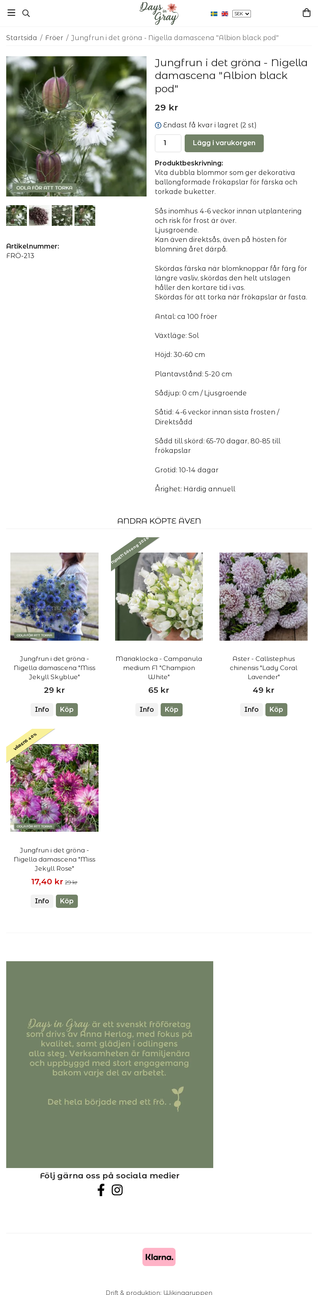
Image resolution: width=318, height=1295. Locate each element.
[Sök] (26, 13)
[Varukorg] (306, 12)
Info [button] (42, 709)
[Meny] (11, 12)
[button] (67, 709)
